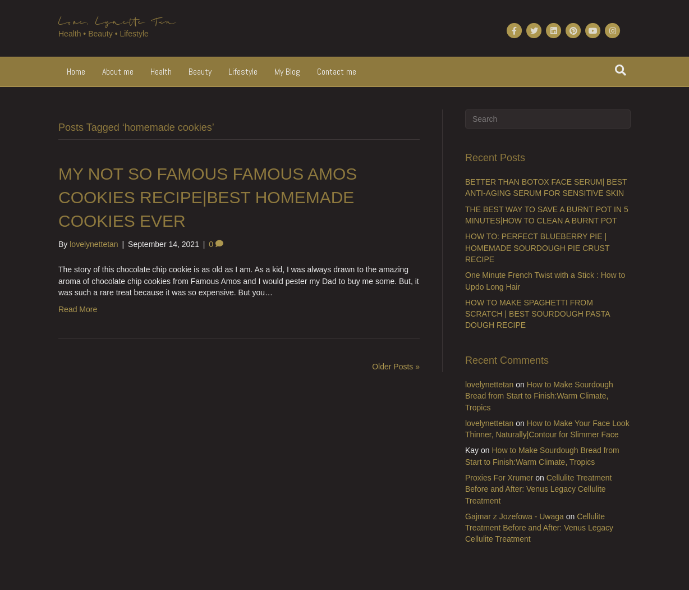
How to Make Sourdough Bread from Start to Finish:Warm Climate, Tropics (539, 396)
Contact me (336, 71)
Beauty (200, 71)
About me (118, 71)
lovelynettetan (489, 384)
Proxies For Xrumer (499, 477)
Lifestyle (243, 71)
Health (161, 71)
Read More (77, 309)
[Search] (620, 70)
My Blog (287, 71)
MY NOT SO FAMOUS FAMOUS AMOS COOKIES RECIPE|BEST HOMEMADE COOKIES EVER (207, 197)
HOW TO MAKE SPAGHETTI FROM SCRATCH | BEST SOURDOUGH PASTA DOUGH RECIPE (537, 314)
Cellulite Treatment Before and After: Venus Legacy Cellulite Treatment (538, 489)
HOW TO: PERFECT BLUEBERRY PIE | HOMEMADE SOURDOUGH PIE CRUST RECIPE (537, 248)
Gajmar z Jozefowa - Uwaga (514, 516)
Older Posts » (396, 366)
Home (76, 71)
